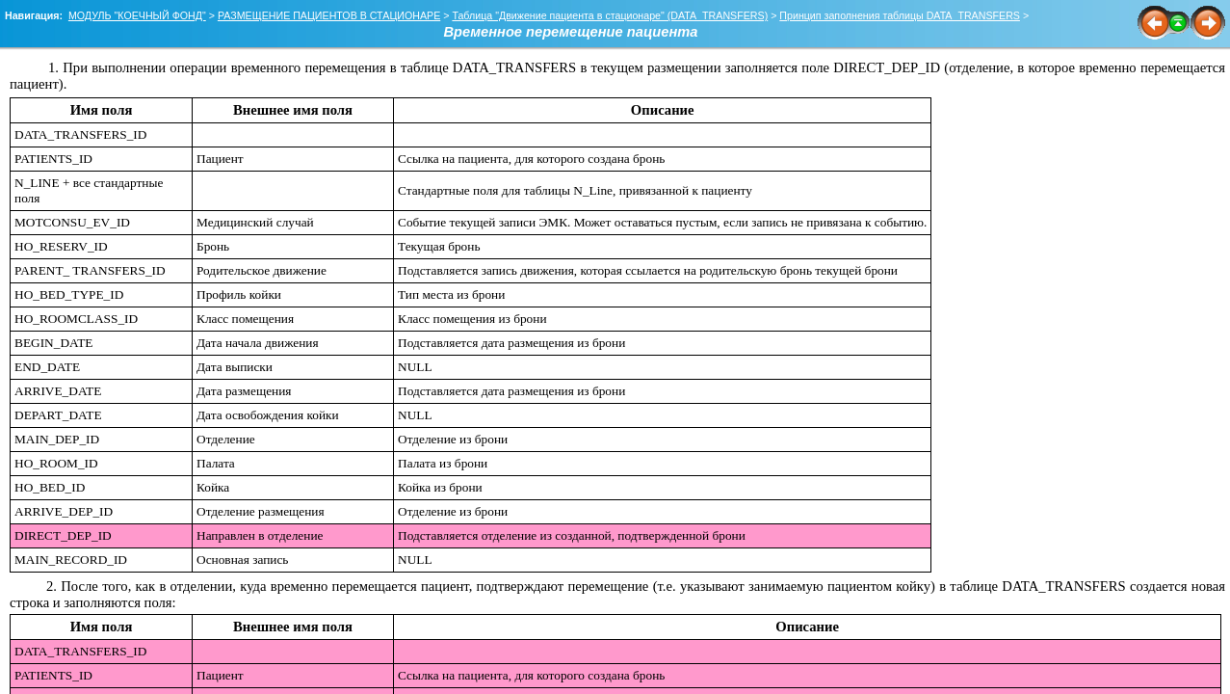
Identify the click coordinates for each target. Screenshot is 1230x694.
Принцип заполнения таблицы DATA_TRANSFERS (899, 15)
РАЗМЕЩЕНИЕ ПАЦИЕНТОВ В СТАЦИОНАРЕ (329, 15)
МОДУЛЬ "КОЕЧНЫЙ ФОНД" (137, 15)
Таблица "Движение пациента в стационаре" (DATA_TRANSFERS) (610, 15)
